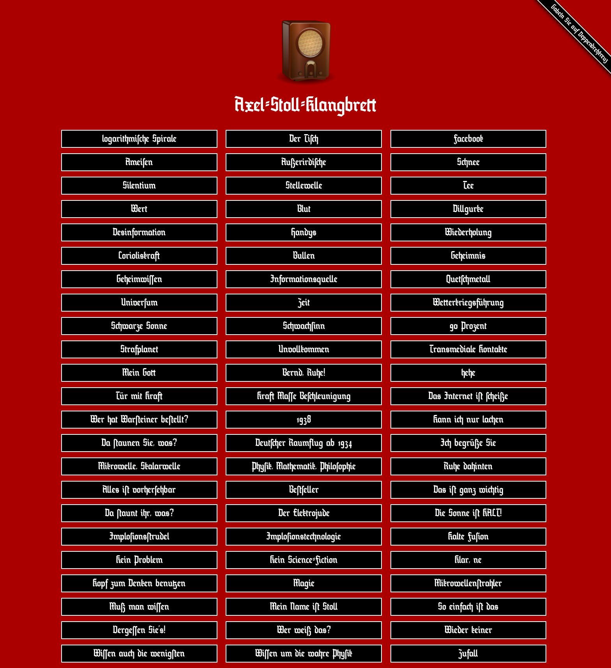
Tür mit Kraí (139, 396)
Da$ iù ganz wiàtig (468, 490)
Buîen (304, 256)
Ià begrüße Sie (468, 443)
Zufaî (468, 653)
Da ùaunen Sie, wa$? (139, 443)
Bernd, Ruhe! (304, 373)
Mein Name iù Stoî (304, 607)
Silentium (139, 185)
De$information (139, 232)
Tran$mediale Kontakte (468, 349)
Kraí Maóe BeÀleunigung (304, 396)
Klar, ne (468, 560)
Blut (304, 209)
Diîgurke (468, 209)
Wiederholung (468, 232)
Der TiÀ (303, 139)
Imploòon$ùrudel (139, 536)
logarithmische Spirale (139, 139)
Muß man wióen (139, 607)
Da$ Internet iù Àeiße (468, 396)
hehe (468, 373)
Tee (468, 185)
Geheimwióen (139, 279)
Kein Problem (139, 560)
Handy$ (303, 232)
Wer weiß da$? (304, 630)
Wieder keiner (468, 630)
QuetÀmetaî (468, 279)
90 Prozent (468, 326)
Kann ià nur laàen (468, 419)
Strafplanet (139, 349)
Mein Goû (139, 373)
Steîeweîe (304, 185)
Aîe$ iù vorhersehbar (139, 490)
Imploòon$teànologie (304, 536)
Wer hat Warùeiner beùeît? (139, 419)
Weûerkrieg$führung (468, 302)
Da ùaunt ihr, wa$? (139, 513)
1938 (304, 419)
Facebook (468, 139)
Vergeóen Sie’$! (139, 630)
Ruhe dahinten (468, 466)
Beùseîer (304, 490)
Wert (139, 209)
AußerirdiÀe (303, 162)
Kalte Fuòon (468, 536)
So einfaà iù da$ (468, 607)
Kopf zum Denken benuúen (139, 583)
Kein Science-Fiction (303, 560)
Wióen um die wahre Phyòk (303, 653)
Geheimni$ (468, 256)
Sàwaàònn (304, 326)
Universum (139, 302)
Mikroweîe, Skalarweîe (139, 466)
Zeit (304, 302)
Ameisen (139, 162)
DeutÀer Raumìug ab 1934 (303, 443)
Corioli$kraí (139, 256)
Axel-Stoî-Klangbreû (305, 105)
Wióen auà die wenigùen (139, 653)
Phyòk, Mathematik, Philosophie (304, 466)
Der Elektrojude (304, 513)
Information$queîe (303, 279)
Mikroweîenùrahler (468, 583)
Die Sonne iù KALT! (468, 513)
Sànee (468, 162)
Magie (303, 583)
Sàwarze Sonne (139, 326)
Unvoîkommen (304, 349)
